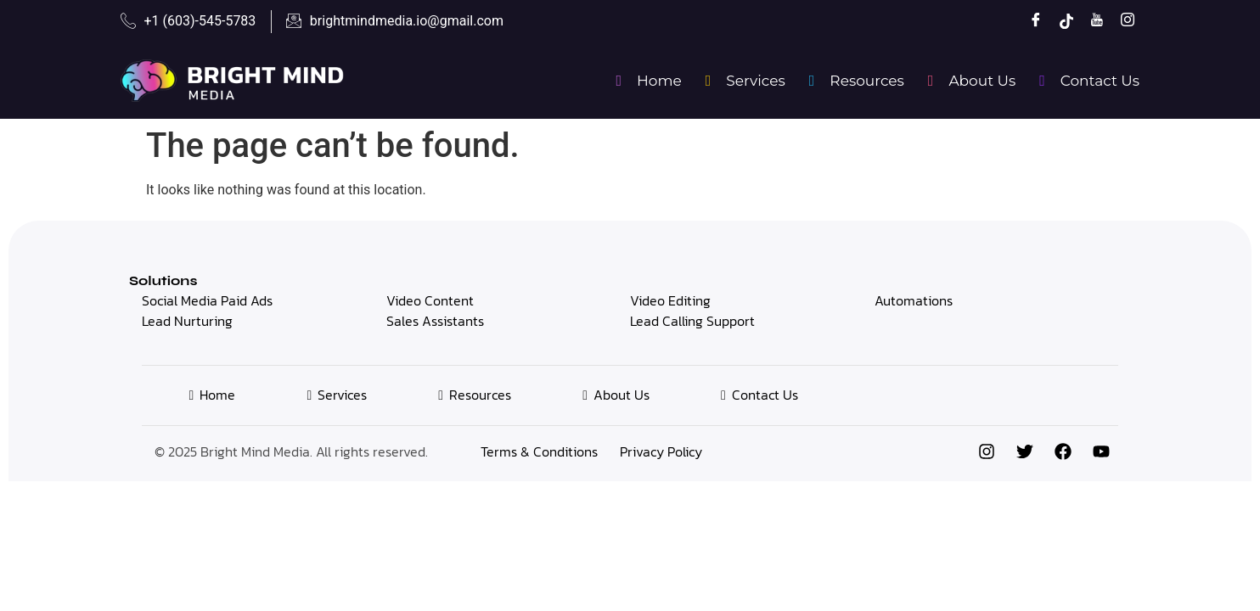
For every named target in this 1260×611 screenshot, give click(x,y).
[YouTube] (1091, 21)
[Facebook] (1030, 21)
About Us (968, 80)
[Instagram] (1121, 21)
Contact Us (1085, 80)
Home (645, 80)
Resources (853, 80)
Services (742, 80)
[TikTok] (1060, 21)
